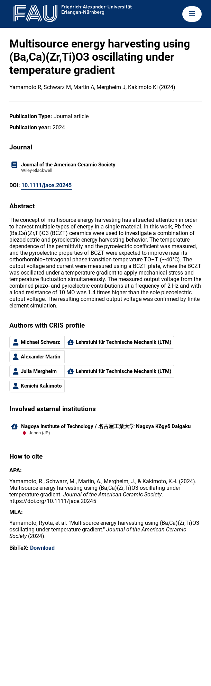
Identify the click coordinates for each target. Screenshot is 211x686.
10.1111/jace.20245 (46, 185)
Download (42, 548)
